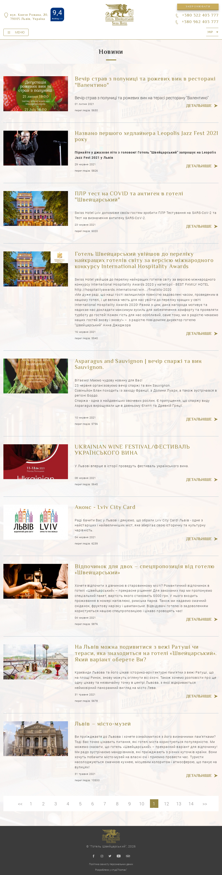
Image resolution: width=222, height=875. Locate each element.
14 (192, 803)
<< (19, 803)
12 (167, 803)
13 (179, 803)
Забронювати (197, 7)
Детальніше (199, 106)
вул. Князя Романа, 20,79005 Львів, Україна (29, 17)
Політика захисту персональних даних (111, 864)
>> (206, 803)
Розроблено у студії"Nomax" (111, 869)
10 (142, 803)
